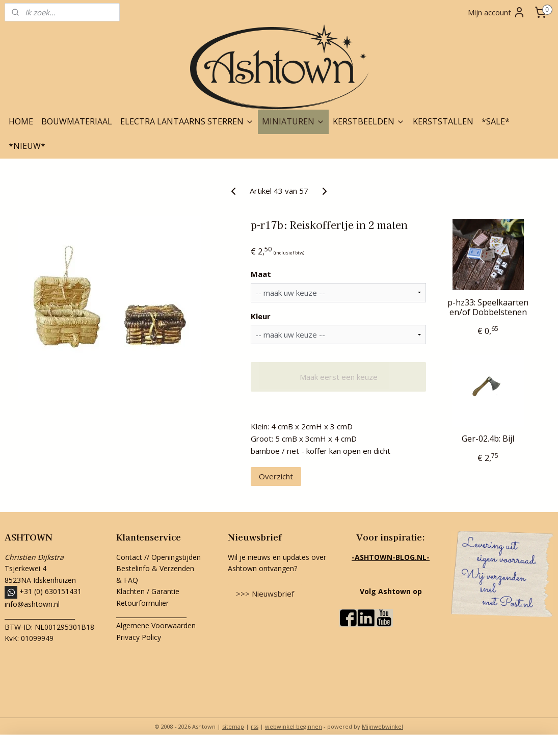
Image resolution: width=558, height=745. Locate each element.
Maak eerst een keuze (339, 377)
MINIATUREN (293, 121)
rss (254, 726)
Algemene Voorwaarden (156, 625)
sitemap (233, 726)
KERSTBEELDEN (369, 121)
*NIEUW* (27, 145)
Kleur (261, 316)
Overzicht (276, 476)
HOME (21, 121)
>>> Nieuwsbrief (265, 593)
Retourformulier (143, 603)
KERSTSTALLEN (443, 121)
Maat (261, 274)
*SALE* (496, 121)
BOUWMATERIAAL (76, 121)
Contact (129, 557)
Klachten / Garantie (147, 591)
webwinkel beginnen (293, 726)
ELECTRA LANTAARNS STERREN (187, 121)
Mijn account (496, 12)
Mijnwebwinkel (382, 726)
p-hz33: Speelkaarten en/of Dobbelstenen (487, 307)
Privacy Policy (138, 637)
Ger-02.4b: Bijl (488, 439)
